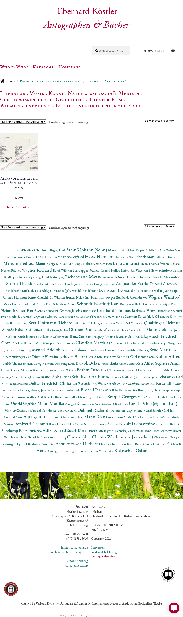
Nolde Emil (83, 297)
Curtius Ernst (44, 304)
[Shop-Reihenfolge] (23, 121)
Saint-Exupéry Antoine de (102, 337)
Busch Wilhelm (63, 270)
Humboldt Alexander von (132, 297)
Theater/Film (105, 99)
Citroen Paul (81, 329)
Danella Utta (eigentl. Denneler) (107, 431)
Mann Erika (117, 250)
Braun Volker (106, 277)
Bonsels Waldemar (41, 337)
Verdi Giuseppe (45, 343)
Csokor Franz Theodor (88, 317)
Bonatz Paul (148, 384)
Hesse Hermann (100, 256)
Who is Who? (14, 67)
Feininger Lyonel (14, 444)
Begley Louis (58, 250)
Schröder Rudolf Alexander (158, 277)
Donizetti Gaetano (31, 423)
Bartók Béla (87, 363)
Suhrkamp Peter (15, 430)
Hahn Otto (109, 357)
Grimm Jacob (70, 310)
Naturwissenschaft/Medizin (103, 93)
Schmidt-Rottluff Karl (98, 303)
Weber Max (173, 250)
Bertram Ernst (126, 263)
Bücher (65, 105)
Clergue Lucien (103, 322)
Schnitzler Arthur (89, 376)
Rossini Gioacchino (137, 423)
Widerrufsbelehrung (104, 552)
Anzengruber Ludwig (61, 451)
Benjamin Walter (23, 396)
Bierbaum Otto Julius (41, 444)
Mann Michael (147, 397)
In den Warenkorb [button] (19, 207)
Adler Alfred (54, 430)
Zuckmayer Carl (21, 357)
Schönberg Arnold (65, 304)
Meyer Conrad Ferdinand (19, 304)
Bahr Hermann (122, 390)
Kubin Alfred (167, 356)
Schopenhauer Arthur (101, 423)
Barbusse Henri (144, 310)
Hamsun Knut (25, 297)
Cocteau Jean (117, 411)
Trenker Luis (72, 390)
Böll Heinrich (82, 323)
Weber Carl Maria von (130, 323)
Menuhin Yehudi (19, 263)
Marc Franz (66, 317)
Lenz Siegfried (102, 330)
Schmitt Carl (127, 356)
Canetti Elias (120, 330)
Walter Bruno (61, 337)
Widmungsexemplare (26, 105)
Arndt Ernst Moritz (120, 417)
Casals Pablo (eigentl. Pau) (153, 403)
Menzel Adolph (46, 349)
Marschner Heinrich (26, 437)
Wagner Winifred (164, 297)
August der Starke (133, 283)
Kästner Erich (137, 330)
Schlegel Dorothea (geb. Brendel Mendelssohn (70, 291)
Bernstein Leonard (116, 290)
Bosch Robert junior (140, 444)
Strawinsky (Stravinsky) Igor (150, 343)
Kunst (56, 93)
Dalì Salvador (120, 404)
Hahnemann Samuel (169, 311)
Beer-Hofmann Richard (51, 322)
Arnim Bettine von (86, 451)
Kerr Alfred (145, 363)
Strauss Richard (34, 370)
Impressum (98, 547)
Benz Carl (78, 336)
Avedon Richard (169, 264)
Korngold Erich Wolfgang (49, 277)
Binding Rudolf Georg (18, 277)
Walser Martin (45, 284)
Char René (26, 310)
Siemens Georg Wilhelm (38, 363)
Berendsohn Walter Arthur (99, 383)
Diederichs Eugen (113, 444)
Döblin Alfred (33, 330)
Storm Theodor (21, 283)
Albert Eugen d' (137, 250)
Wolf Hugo (31, 417)
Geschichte (70, 99)
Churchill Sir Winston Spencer (56, 297)
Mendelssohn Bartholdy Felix (23, 291)
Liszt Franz (160, 444)
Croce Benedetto (162, 431)
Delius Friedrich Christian (53, 383)
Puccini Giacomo (163, 283)
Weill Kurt (44, 397)
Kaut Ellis (165, 383)
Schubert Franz (170, 270)
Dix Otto (108, 370)
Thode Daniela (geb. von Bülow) (75, 284)
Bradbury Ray (143, 390)
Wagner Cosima (105, 284)
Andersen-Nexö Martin (97, 404)
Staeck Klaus (77, 430)
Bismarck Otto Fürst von (42, 257)
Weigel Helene (83, 264)
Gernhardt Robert (167, 424)
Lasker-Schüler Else (40, 411)
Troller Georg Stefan (56, 330)
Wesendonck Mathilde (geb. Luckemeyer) (131, 377)
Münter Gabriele (113, 317)
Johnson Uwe (146, 357)
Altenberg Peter (103, 264)
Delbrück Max (157, 250)
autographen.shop (76, 565)
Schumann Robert (72, 417)
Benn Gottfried (130, 384)
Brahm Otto (88, 369)
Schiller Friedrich (48, 311)
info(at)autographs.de (74, 547)
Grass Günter (127, 363)
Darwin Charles (11, 370)
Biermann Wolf (125, 257)
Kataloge (43, 67)
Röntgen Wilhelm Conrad (136, 304)
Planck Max (145, 256)
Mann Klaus (96, 417)
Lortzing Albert (10, 377)
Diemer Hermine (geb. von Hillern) (60, 356)
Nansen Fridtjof (11, 270)
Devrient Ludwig (53, 437)
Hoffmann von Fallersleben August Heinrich (79, 397)
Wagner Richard (37, 270)
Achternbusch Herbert (77, 443)
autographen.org (77, 561)
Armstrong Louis (64, 363)
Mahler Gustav (16, 410)
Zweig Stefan (73, 404)
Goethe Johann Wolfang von (152, 291)
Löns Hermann (143, 417)
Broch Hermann (96, 390)
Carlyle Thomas (13, 363)
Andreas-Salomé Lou (78, 349)
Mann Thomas (149, 264)
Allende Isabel (13, 329)
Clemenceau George (166, 437)
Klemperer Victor (147, 370)
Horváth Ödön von (170, 370)
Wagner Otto (134, 411)
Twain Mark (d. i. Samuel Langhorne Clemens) (30, 317)
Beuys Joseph (162, 390)
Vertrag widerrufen (103, 556)
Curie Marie (89, 311)
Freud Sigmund (18, 384)
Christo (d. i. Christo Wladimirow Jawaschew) (110, 437)
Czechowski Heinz (140, 431)
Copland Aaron (14, 417)
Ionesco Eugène (16, 257)
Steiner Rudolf (17, 336)
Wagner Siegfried (71, 256)
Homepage (69, 67)
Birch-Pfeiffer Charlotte (31, 250)
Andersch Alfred (129, 337)
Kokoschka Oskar (130, 450)
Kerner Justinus (30, 377)
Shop (11, 81)
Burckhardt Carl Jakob (161, 410)
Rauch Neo (35, 431)
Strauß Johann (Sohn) (87, 250)
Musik (37, 93)
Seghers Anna (167, 363)
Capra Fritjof (161, 304)
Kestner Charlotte (106, 350)
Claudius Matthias (93, 343)
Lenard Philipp (111, 270)
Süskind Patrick (126, 370)
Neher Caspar (75, 424)
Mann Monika (51, 403)
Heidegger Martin (87, 270)
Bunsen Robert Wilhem (61, 370)
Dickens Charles (108, 363)
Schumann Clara (121, 343)
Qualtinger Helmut (162, 322)
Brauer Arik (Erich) (56, 376)
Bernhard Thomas (114, 310)
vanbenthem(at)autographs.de (69, 552)
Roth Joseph (65, 343)
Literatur (13, 93)
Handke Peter (27, 343)
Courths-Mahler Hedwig (133, 350)
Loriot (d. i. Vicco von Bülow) (139, 270)
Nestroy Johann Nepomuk (47, 390)
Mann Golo (157, 329)
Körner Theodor (126, 277)
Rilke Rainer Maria (65, 411)
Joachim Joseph (103, 297)
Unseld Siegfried (24, 403)
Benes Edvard (57, 424)
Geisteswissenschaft (26, 99)
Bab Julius (175, 330)
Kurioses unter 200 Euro (109, 105)
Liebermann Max (81, 277)
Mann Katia (106, 451)
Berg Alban (95, 357)
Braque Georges (122, 396)
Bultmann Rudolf (166, 257)
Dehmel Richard (93, 410)
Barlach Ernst (49, 417)
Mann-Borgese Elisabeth (55, 263)
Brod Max (159, 349)
